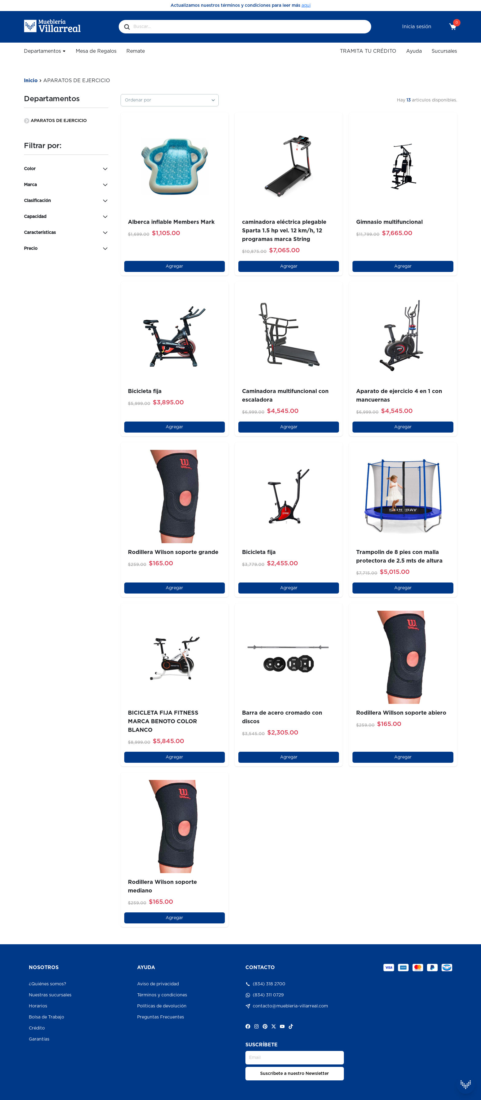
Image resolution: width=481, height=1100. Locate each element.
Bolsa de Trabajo (46, 1017)
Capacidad (66, 217)
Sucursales (444, 51)
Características (66, 233)
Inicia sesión (416, 26)
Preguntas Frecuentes (160, 1017)
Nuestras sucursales (50, 995)
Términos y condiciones (162, 995)
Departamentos (45, 51)
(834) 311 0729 (264, 995)
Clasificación (66, 201)
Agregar (174, 266)
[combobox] (170, 100)
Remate (135, 51)
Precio (66, 249)
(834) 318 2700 (265, 984)
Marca (66, 185)
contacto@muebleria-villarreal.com (286, 1006)
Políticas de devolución (162, 1006)
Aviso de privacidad (158, 984)
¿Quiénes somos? (47, 984)
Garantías (39, 1039)
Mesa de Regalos (96, 51)
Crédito (37, 1028)
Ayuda (414, 51)
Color (66, 169)
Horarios (38, 1006)
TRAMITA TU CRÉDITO (368, 51)
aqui (306, 5)
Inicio (31, 80)
